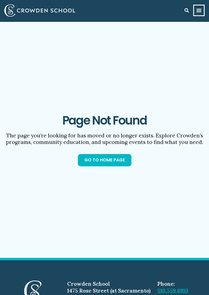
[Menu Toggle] (199, 10)
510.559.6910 (172, 290)
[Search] (187, 10)
